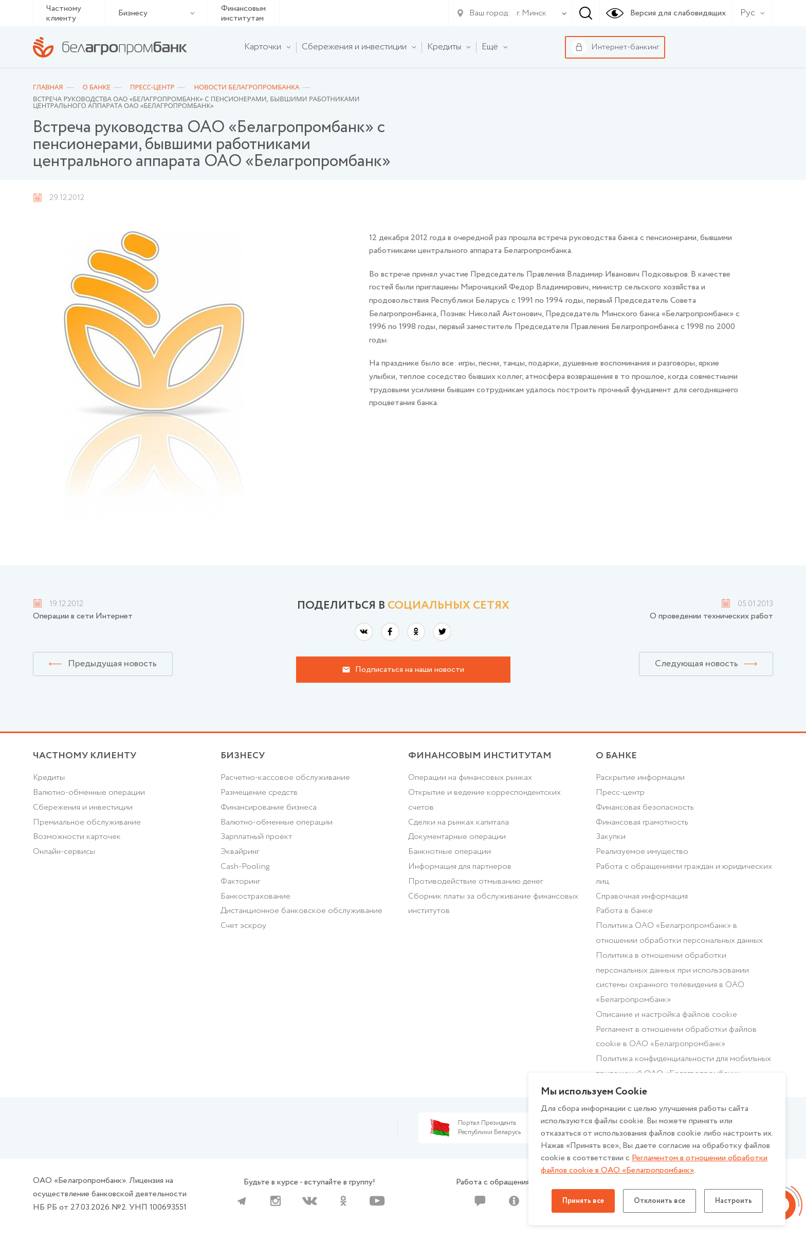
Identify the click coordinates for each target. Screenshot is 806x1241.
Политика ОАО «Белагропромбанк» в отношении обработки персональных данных (679, 933)
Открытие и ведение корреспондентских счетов (484, 800)
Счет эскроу (243, 926)
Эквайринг (240, 851)
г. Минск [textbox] (531, 13)
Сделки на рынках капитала (458, 822)
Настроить (733, 1201)
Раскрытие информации (640, 777)
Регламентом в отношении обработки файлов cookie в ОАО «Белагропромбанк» (654, 1164)
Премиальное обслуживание (87, 822)
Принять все (583, 1201)
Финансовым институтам (243, 13)
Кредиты (49, 777)
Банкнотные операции (449, 851)
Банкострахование (255, 896)
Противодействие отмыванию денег (475, 881)
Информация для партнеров (459, 866)
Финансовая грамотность (642, 822)
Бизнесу (156, 13)
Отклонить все (659, 1201)
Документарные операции (457, 837)
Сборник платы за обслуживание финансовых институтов (493, 903)
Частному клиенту (63, 13)
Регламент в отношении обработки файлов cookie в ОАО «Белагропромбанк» (676, 1037)
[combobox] (529, 13)
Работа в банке (624, 911)
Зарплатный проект (256, 837)
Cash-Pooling (245, 866)
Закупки (611, 837)
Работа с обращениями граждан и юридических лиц (684, 874)
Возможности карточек (77, 837)
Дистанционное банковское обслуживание (301, 911)
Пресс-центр (620, 792)
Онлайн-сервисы (64, 851)
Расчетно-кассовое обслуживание (285, 777)
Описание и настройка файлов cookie (666, 1014)
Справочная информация (642, 896)
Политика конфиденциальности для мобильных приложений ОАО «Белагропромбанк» (683, 1066)
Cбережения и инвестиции (83, 807)
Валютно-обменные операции (89, 792)
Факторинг (240, 881)
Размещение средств (259, 792)
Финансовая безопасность (645, 807)
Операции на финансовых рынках (470, 777)
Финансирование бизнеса (269, 807)
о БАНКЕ (616, 755)
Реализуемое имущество (642, 851)
